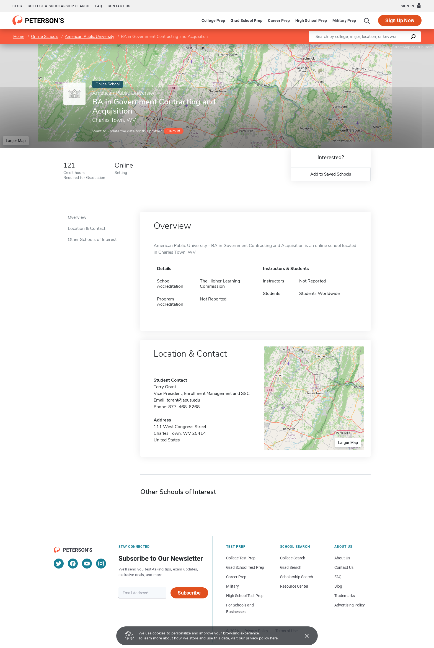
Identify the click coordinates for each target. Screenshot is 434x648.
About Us (342, 558)
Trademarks (344, 595)
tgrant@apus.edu (183, 400)
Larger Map (16, 140)
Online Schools (44, 36)
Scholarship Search (296, 577)
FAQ (98, 6)
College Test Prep (240, 558)
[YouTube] (87, 564)
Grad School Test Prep (245, 567)
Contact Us (343, 567)
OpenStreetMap (396, 47)
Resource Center (294, 586)
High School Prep (311, 20)
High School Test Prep (245, 595)
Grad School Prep (246, 20)
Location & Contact (86, 228)
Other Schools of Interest (92, 239)
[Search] (367, 20)
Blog (17, 6)
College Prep (213, 20)
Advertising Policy (349, 605)
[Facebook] (73, 564)
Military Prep (344, 20)
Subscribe (189, 593)
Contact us (119, 6)
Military (232, 586)
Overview (77, 217)
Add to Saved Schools (330, 174)
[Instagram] (101, 564)
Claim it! (173, 131)
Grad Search (290, 567)
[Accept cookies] (302, 636)
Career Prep (279, 20)
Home (18, 36)
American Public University (89, 36)
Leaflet (367, 47)
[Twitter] (59, 564)
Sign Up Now (399, 20)
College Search (292, 558)
